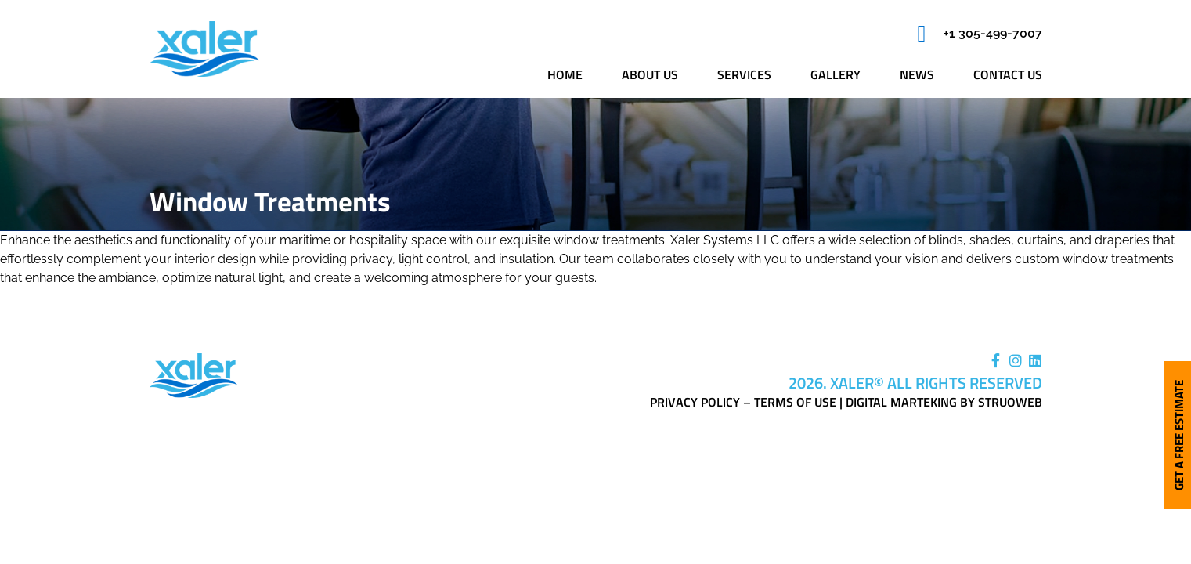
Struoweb (1010, 401)
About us (650, 74)
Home (565, 74)
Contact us (1007, 74)
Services (744, 74)
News (917, 74)
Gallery (835, 74)
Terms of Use (795, 401)
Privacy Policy (695, 401)
